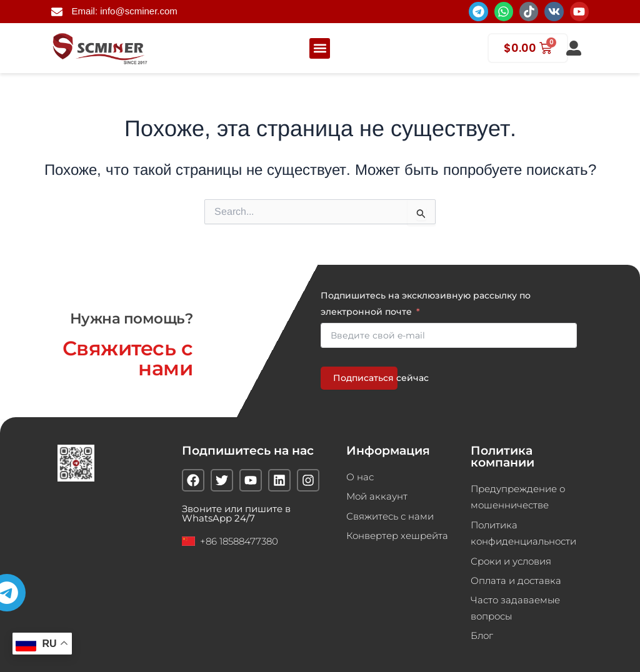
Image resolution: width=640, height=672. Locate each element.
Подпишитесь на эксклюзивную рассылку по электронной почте (426, 303)
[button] (319, 48)
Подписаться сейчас (365, 377)
